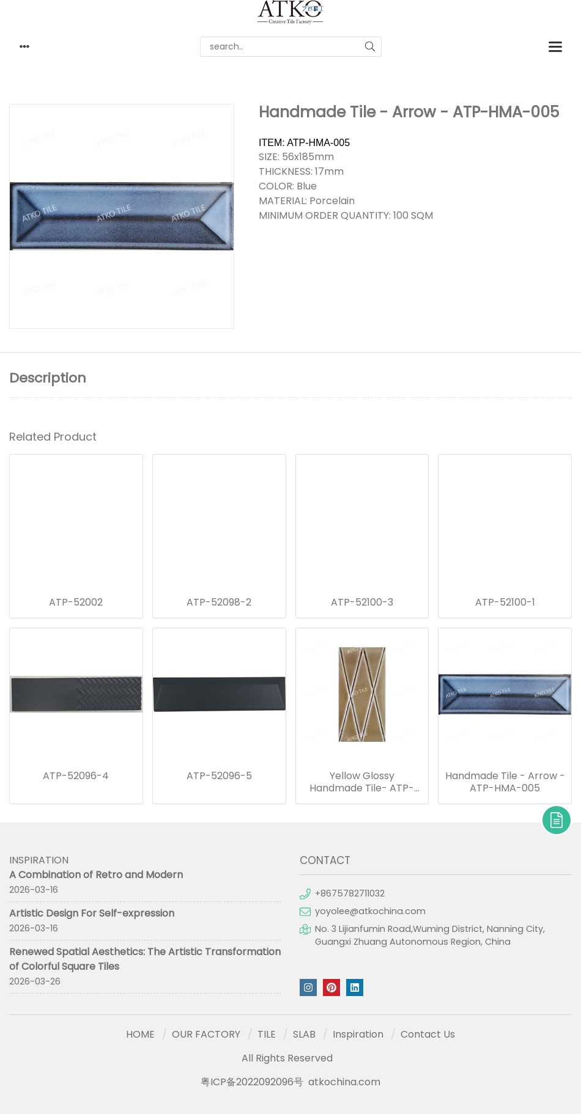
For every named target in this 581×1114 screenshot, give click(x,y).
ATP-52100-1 (505, 602)
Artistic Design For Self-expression (91, 913)
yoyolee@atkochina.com (370, 911)
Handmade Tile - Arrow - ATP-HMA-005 (505, 782)
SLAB (304, 1034)
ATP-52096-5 (219, 776)
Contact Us (428, 1034)
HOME (140, 1034)
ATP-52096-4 (76, 776)
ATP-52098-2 (219, 602)
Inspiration (358, 1034)
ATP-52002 (76, 602)
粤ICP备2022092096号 (252, 1082)
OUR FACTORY (206, 1034)
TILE (266, 1034)
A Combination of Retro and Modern (96, 875)
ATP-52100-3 (362, 602)
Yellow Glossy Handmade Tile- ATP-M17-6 (361, 782)
